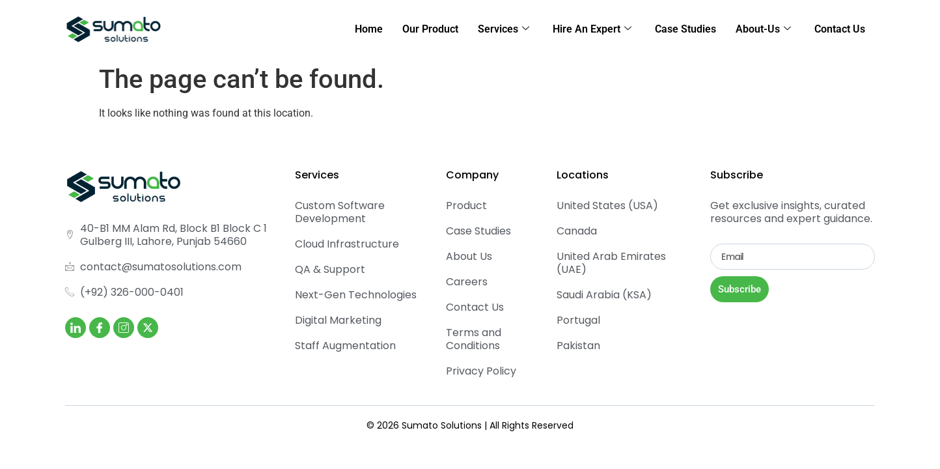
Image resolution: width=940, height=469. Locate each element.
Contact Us (839, 29)
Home (369, 29)
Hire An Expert (592, 29)
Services (503, 29)
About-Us (763, 29)
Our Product (430, 29)
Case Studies (685, 29)
